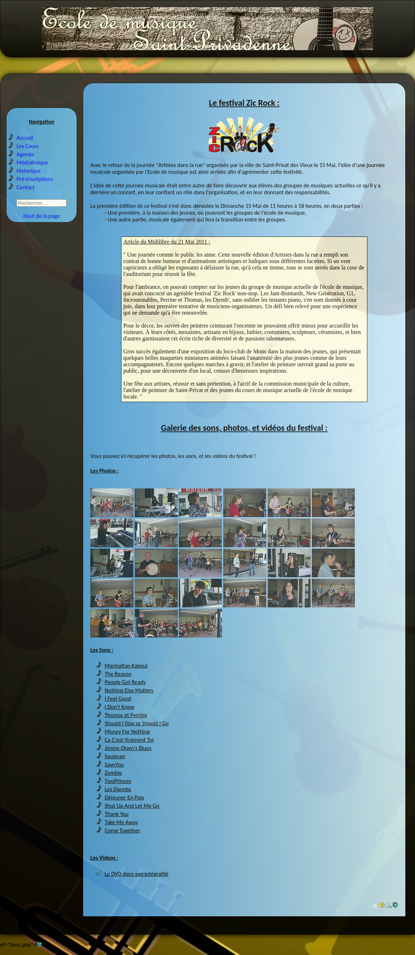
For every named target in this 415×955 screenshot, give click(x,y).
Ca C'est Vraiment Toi (129, 739)
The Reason (118, 673)
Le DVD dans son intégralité (136, 873)
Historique (28, 170)
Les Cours (27, 146)
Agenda (25, 154)
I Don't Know (119, 706)
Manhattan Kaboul (126, 665)
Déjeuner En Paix (124, 797)
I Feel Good (118, 698)
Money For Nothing (127, 731)
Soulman (115, 756)
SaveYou (114, 764)
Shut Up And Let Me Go (132, 805)
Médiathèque (32, 162)
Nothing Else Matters (129, 690)
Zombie (113, 772)
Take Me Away (121, 822)
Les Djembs (118, 789)
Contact (25, 187)
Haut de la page (41, 216)
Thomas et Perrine (126, 715)
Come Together (122, 830)
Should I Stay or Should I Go (137, 723)
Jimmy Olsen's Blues (128, 748)
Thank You (117, 814)
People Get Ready (125, 682)
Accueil (24, 137)
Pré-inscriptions (34, 179)
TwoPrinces (118, 781)
